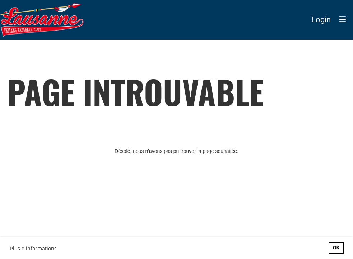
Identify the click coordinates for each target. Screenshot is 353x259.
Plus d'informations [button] (33, 248)
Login (321, 19)
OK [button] (336, 247)
